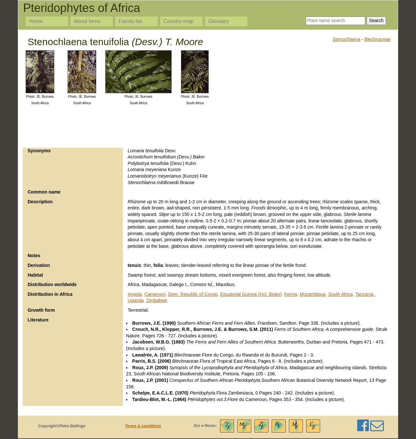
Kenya (290, 294)
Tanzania (365, 294)
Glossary (218, 21)
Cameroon (154, 294)
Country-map (178, 21)
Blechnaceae (377, 39)
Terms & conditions (143, 426)
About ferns (87, 21)
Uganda (136, 300)
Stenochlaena (346, 39)
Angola (135, 294)
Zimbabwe (156, 300)
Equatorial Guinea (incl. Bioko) (251, 294)
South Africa (340, 294)
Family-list (130, 21)
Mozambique (313, 294)
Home (36, 21)
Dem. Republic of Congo (193, 294)
